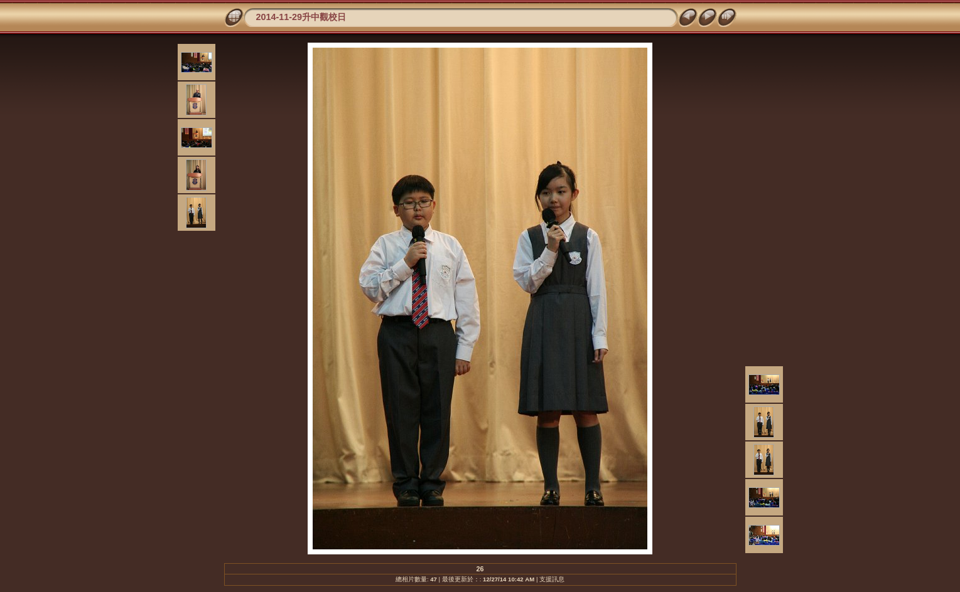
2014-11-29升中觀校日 (301, 17)
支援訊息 (551, 579)
